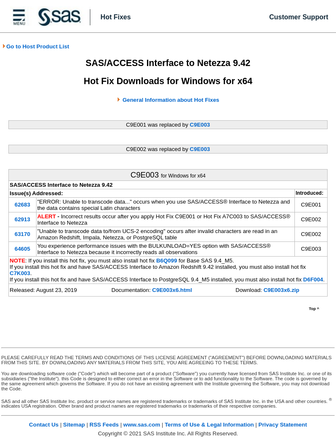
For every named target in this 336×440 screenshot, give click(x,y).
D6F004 (313, 279)
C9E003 (200, 125)
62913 (22, 219)
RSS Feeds (104, 424)
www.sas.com (141, 424)
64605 (22, 249)
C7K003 (20, 273)
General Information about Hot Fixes (171, 100)
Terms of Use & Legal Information (209, 424)
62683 (22, 204)
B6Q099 (166, 260)
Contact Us (43, 424)
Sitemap (74, 424)
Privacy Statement (282, 424)
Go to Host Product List (35, 46)
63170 (22, 234)
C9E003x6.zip (281, 290)
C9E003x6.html (172, 290)
